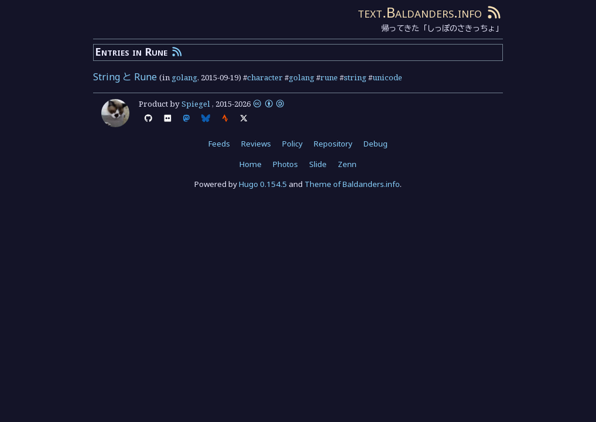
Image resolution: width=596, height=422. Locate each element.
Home (250, 164)
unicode (387, 77)
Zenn (347, 164)
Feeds (219, 143)
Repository (333, 143)
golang (184, 77)
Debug (376, 143)
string (355, 77)
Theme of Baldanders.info (352, 184)
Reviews (256, 143)
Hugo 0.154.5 (263, 184)
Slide (318, 164)
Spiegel (195, 103)
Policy (292, 143)
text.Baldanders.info (420, 12)
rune (329, 77)
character (265, 77)
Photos (285, 164)
